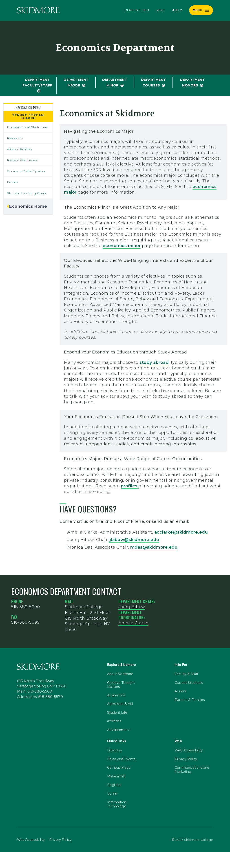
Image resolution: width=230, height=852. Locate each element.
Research (15, 138)
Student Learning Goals (26, 193)
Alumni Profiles (19, 149)
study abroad (154, 362)
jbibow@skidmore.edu (134, 539)
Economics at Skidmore (27, 127)
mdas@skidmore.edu (154, 547)
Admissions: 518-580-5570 (40, 697)
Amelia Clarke (133, 622)
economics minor (122, 245)
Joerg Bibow (131, 606)
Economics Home (28, 206)
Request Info (137, 10)
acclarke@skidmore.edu (181, 532)
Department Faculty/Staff (37, 82)
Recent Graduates (22, 160)
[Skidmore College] (38, 10)
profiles (130, 485)
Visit (161, 10)
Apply (177, 10)
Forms (12, 182)
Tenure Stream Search (28, 116)
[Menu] (201, 10)
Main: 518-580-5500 (34, 691)
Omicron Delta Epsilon (26, 171)
